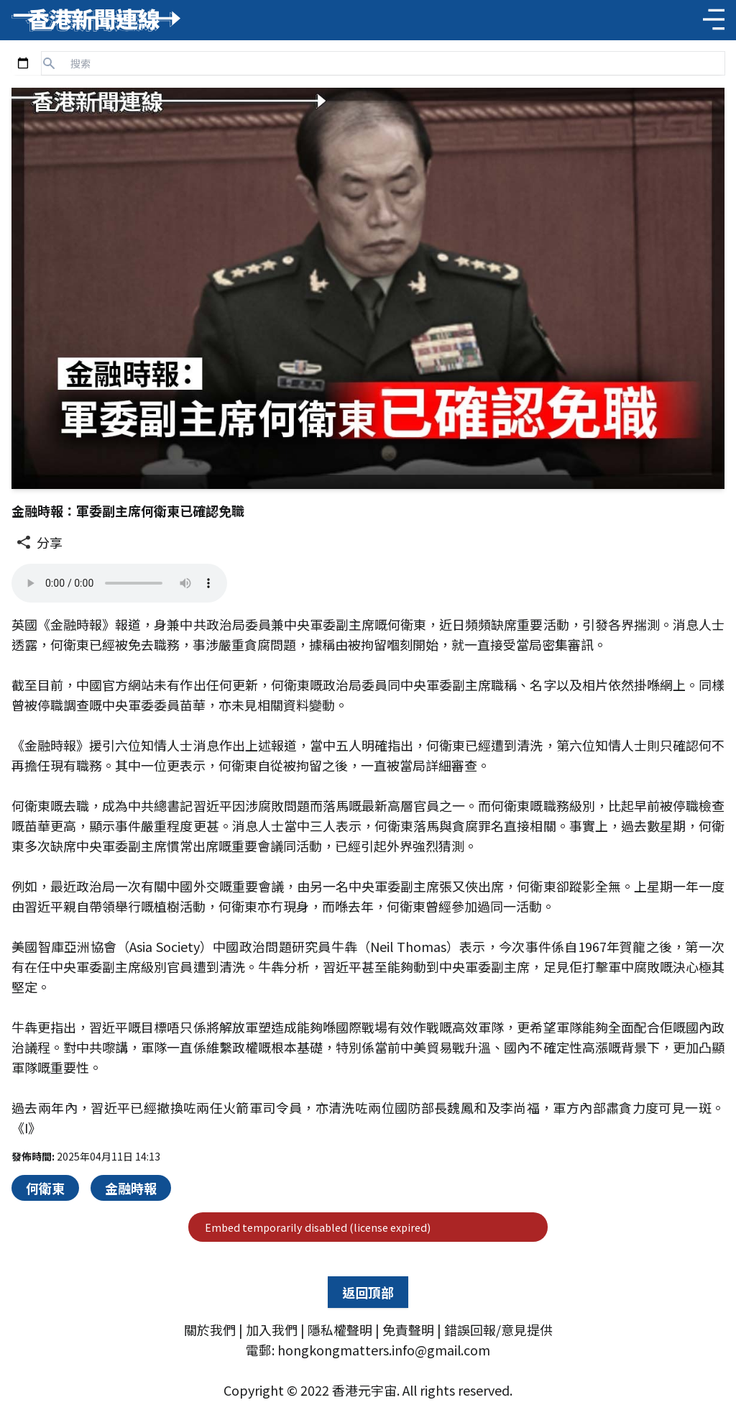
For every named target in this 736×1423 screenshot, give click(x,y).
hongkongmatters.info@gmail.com (383, 1349)
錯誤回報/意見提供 (498, 1329)
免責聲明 (408, 1329)
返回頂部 (368, 1292)
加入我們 (272, 1329)
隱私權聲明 (340, 1329)
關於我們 (210, 1329)
